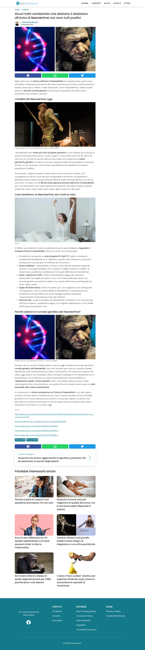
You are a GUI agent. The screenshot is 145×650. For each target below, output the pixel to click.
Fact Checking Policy (86, 611)
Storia (127, 3)
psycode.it (57, 620)
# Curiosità (32, 439)
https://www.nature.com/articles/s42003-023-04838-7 (36, 426)
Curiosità (96, 3)
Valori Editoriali (83, 620)
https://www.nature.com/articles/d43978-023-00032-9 (36, 430)
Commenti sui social (86, 629)
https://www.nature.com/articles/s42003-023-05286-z (36, 435)
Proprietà (80, 625)
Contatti (56, 616)
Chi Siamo (57, 611)
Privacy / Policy (113, 611)
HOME (17, 10)
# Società (20, 439)
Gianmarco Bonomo (30, 22)
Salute (107, 3)
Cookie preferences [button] (115, 616)
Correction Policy (84, 616)
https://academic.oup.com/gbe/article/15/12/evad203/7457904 (40, 421)
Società (117, 3)
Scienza (84, 3)
